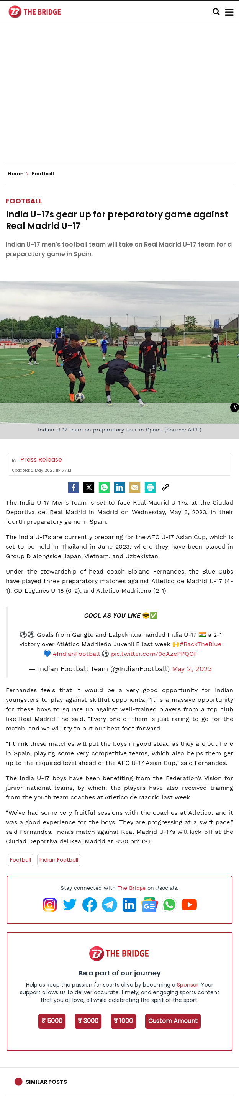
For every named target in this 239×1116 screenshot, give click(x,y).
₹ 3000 (88, 1020)
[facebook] (73, 487)
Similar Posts (46, 1082)
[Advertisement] (122, 99)
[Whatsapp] (104, 487)
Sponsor (187, 985)
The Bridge (132, 888)
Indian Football (58, 860)
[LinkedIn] (119, 487)
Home (18, 173)
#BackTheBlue (200, 644)
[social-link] (165, 487)
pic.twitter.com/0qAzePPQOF (154, 653)
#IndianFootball (76, 653)
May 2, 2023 (192, 669)
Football (24, 201)
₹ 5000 (51, 1020)
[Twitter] (89, 487)
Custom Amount (173, 1020)
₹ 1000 (123, 1020)
